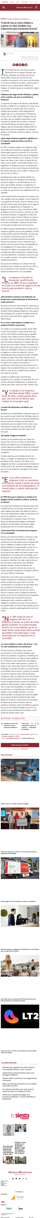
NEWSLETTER (3, 1183)
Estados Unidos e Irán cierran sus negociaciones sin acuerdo (19, 1079)
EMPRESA (3, 19)
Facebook (4, 736)
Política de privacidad (5, 1217)
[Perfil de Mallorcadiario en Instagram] (23, 1178)
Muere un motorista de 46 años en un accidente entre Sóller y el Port (19, 1085)
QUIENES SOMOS (4, 1181)
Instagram (11, 736)
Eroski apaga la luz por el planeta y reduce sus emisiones (18, 901)
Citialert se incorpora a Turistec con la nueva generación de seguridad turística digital (19, 852)
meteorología (24, 2)
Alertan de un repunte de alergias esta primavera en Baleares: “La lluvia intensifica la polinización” (18, 1097)
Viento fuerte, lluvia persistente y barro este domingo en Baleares (18, 1074)
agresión (12, 2)
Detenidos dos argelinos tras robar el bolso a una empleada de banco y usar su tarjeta (18, 1068)
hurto (17, 2)
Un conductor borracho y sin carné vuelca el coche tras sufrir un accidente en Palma (18, 1090)
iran (31, 2)
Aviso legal (31, 1217)
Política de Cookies (19, 1217)
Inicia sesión (24, 749)
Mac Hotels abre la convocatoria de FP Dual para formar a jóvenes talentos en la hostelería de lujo (18, 1000)
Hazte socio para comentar (20, 745)
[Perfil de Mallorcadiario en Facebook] (13, 1178)
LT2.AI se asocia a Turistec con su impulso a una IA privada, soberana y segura (19, 1051)
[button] (14, 64)
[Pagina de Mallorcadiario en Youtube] (20, 1178)
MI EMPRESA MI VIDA (18, 718)
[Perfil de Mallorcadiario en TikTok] (27, 1178)
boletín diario (25, 734)
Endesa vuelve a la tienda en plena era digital (14, 804)
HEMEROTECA (3, 1185)
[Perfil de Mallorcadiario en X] (17, 1178)
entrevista (7, 718)
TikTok (17, 736)
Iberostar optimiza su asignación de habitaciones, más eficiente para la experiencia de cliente (20, 950)
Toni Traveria (10, 53)
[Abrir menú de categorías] (3, 7)
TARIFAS (2, 1184)
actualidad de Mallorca (13, 738)
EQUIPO (2, 1182)
